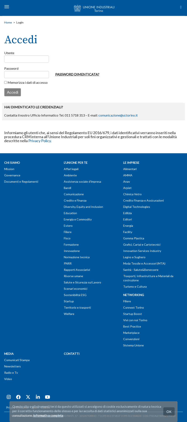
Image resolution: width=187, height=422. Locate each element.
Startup (69, 301)
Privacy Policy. (40, 140)
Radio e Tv (11, 372)
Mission (9, 169)
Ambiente (70, 175)
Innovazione (72, 251)
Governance (12, 175)
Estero (68, 225)
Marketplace (131, 332)
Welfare (69, 314)
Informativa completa (48, 415)
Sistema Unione (133, 345)
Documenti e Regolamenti (21, 181)
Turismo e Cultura (135, 286)
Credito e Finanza (75, 200)
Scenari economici (75, 288)
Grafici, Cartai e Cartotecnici (141, 244)
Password (8, 68)
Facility (127, 232)
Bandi (67, 188)
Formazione (71, 244)
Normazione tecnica (77, 257)
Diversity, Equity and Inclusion (83, 206)
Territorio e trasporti (77, 307)
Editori (127, 219)
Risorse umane (73, 276)
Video (8, 379)
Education (70, 213)
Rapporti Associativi (77, 269)
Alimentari (130, 169)
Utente (8, 53)
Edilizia (127, 213)
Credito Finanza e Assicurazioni (143, 200)
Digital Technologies (136, 206)
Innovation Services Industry (142, 251)
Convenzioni (131, 339)
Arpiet (127, 188)
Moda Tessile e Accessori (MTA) (144, 263)
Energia (128, 225)
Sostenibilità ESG (75, 295)
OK (168, 411)
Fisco (67, 238)
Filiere (68, 232)
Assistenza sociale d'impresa (82, 181)
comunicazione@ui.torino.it (118, 115)
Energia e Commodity (78, 219)
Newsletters (12, 366)
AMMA (127, 175)
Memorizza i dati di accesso (26, 82)
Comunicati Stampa (17, 360)
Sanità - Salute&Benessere (140, 269)
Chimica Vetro (132, 194)
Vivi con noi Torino (135, 320)
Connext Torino (133, 307)
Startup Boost (132, 314)
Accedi (12, 92)
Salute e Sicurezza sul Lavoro (82, 282)
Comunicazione (74, 194)
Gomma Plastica (133, 238)
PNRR (68, 263)
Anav (126, 181)
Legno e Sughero (134, 257)
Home (8, 22)
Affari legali (71, 169)
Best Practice (132, 326)
